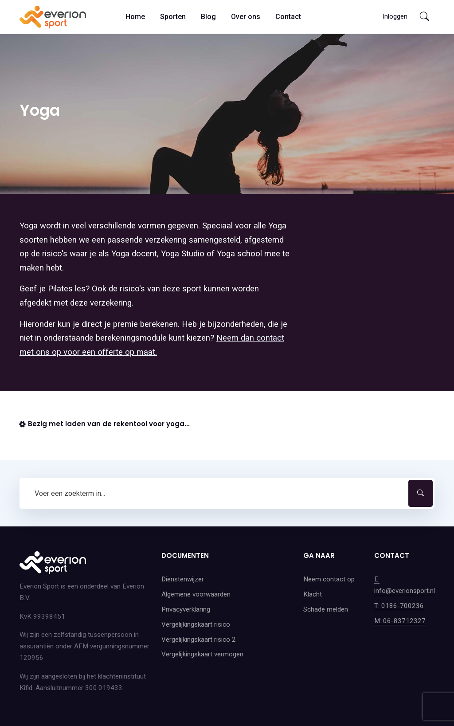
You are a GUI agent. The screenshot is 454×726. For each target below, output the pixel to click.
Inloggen (395, 16)
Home (135, 16)
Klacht (312, 594)
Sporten (173, 16)
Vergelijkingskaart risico (195, 624)
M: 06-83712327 (400, 621)
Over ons (245, 16)
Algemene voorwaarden (196, 594)
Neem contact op (329, 579)
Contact (288, 16)
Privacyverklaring (185, 609)
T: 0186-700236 (399, 606)
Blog (208, 16)
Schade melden (325, 609)
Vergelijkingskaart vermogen (202, 654)
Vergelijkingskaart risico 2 (198, 640)
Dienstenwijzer (182, 579)
